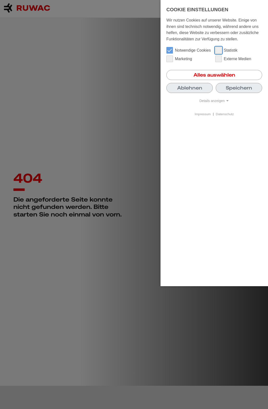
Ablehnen (189, 88)
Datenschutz (225, 114)
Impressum (203, 114)
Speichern (239, 88)
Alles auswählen (214, 75)
